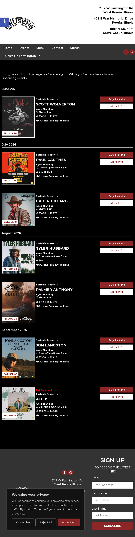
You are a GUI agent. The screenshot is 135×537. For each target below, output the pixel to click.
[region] (45, 509)
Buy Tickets (117, 99)
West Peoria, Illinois (118, 12)
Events (24, 48)
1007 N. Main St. (121, 29)
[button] (4, 22)
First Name (99, 493)
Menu (40, 48)
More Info (116, 106)
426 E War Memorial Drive (113, 18)
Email (95, 478)
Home (8, 48)
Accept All (68, 522)
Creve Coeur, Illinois (118, 33)
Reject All (46, 522)
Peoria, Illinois (122, 22)
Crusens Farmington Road (53, 120)
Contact (57, 48)
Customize (23, 522)
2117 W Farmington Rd (116, 8)
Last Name (99, 508)
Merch (75, 48)
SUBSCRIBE (112, 526)
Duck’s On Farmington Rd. (22, 56)
